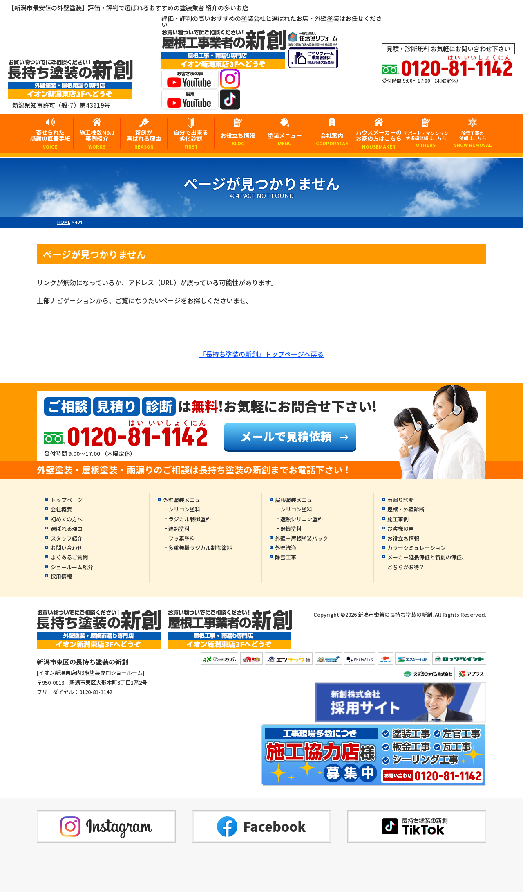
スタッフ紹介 (67, 538)
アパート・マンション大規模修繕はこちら (425, 139)
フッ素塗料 (181, 538)
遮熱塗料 (179, 528)
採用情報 (61, 576)
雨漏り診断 (400, 500)
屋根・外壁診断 (406, 509)
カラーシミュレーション (416, 548)
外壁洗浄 (285, 548)
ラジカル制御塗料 (189, 519)
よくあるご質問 (69, 557)
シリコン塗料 (184, 509)
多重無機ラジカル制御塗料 (200, 548)
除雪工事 (285, 557)
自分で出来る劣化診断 (191, 138)
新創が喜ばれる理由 (144, 138)
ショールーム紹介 (72, 567)
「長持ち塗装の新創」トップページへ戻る (261, 354)
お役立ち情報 (238, 138)
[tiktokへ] (230, 104)
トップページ (67, 500)
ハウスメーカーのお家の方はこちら (378, 138)
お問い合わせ (67, 548)
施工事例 (398, 519)
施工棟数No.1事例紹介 (97, 138)
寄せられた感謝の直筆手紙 (50, 138)
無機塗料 (291, 528)
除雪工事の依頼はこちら (472, 139)
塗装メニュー (285, 138)
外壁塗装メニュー (184, 500)
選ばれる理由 (67, 528)
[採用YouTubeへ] (190, 104)
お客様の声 (400, 528)
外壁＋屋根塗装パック (301, 538)
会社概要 (61, 509)
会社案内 (331, 138)
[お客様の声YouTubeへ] (190, 83)
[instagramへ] (230, 83)
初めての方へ (67, 519)
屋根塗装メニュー (296, 500)
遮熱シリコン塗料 (301, 519)
